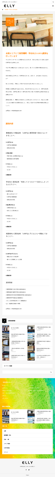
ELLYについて (5, 385)
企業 (5, 431)
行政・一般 (6, 439)
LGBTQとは (5, 388)
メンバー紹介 (31, 385)
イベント (6, 452)
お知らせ (4, 395)
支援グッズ (30, 395)
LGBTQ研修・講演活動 (33, 388)
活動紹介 (30, 393)
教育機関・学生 (7, 435)
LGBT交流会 (7, 447)
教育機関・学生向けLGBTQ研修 (35, 390)
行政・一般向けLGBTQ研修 (8, 393)
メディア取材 (7, 443)
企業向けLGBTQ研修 (7, 390)
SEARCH (53, 2)
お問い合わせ (5, 398)
